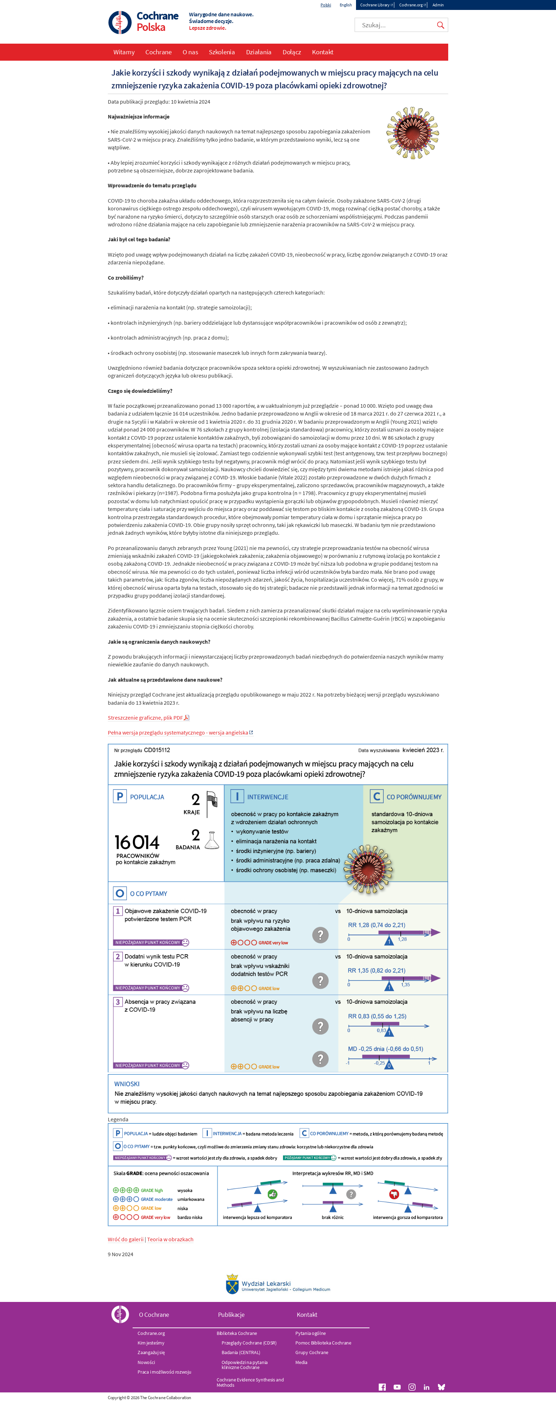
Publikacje (231, 1314)
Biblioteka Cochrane (237, 1333)
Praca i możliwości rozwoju (164, 1372)
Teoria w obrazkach (170, 1239)
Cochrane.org (410, 4)
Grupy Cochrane (311, 1352)
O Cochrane (154, 1314)
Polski (326, 4)
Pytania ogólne (310, 1333)
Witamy (123, 52)
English (346, 4)
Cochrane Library (374, 4)
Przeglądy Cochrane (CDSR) (249, 1343)
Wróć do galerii (126, 1239)
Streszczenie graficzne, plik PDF (145, 717)
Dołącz (292, 52)
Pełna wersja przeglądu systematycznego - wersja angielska (178, 732)
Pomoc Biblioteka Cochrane (323, 1343)
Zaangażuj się (151, 1352)
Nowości (146, 1362)
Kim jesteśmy (151, 1343)
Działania (259, 52)
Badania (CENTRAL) (241, 1352)
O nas (190, 52)
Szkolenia (222, 52)
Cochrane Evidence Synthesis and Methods (250, 1382)
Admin (438, 4)
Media (301, 1362)
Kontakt (322, 52)
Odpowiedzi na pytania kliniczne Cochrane (245, 1364)
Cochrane (158, 52)
